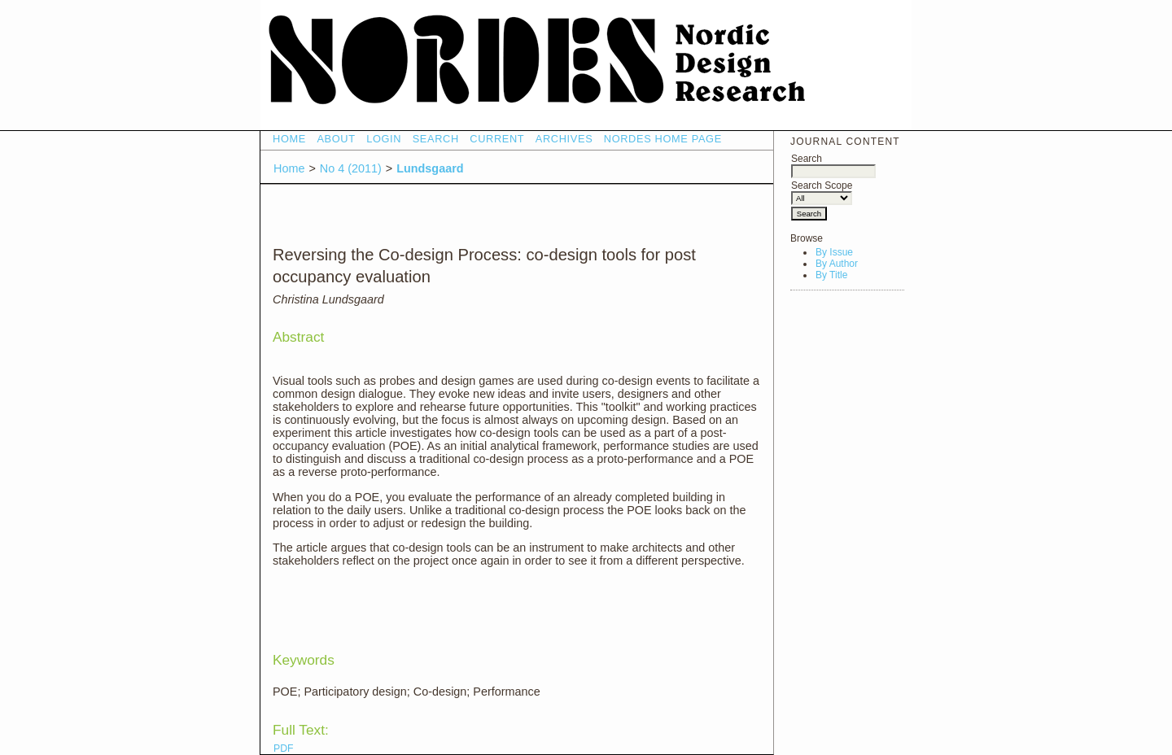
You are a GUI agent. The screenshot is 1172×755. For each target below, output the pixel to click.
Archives (564, 139)
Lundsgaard (429, 168)
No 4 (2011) (351, 168)
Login (383, 139)
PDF (283, 748)
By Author (837, 263)
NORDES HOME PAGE (663, 139)
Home (289, 139)
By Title (831, 275)
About (336, 139)
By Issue (834, 252)
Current (497, 139)
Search (833, 165)
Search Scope (821, 191)
